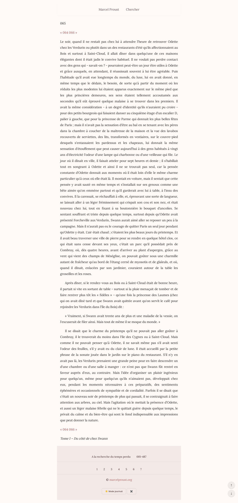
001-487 (141, 456)
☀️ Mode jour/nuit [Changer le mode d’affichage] (113, 491)
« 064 (64, 32)
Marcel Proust (109, 9)
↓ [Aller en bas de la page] (231, 493)
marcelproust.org (120, 480)
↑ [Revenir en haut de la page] (231, 485)
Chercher (132, 9)
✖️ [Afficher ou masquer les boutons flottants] (131, 491)
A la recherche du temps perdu (111, 456)
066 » (73, 32)
